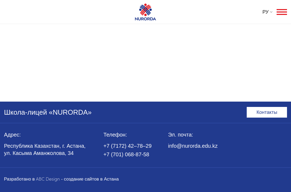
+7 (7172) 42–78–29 (127, 146)
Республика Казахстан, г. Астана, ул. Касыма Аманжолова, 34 (45, 149)
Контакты (267, 112)
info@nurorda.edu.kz (193, 146)
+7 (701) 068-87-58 (126, 154)
